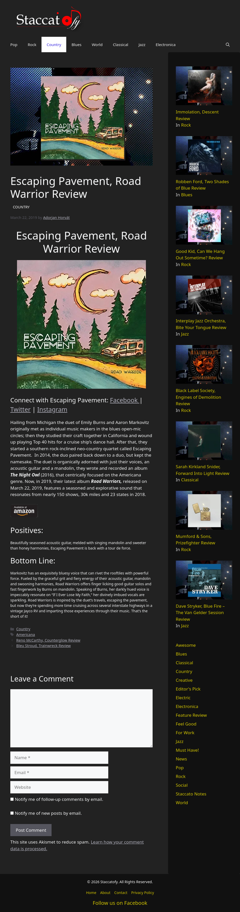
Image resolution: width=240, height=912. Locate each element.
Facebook (124, 400)
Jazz (141, 44)
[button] (228, 44)
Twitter (20, 409)
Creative (184, 680)
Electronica (166, 44)
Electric (183, 698)
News (181, 759)
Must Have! (187, 750)
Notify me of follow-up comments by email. (59, 799)
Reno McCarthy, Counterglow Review (48, 640)
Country (54, 44)
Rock (32, 44)
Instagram (52, 409)
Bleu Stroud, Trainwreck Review (43, 645)
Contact (120, 892)
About (105, 892)
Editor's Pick (188, 689)
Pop (13, 44)
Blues (76, 44)
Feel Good (186, 724)
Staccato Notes (191, 794)
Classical (120, 44)
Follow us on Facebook (120, 902)
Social (182, 785)
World (97, 44)
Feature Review (191, 715)
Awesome (186, 645)
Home (91, 892)
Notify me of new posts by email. (48, 813)
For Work (185, 733)
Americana (25, 634)
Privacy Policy (142, 892)
